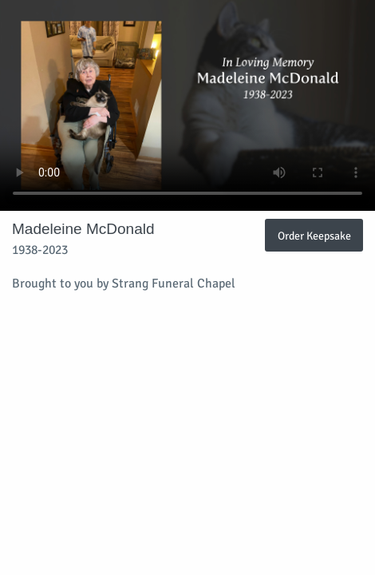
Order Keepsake (314, 235)
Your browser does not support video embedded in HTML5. (187, 105)
